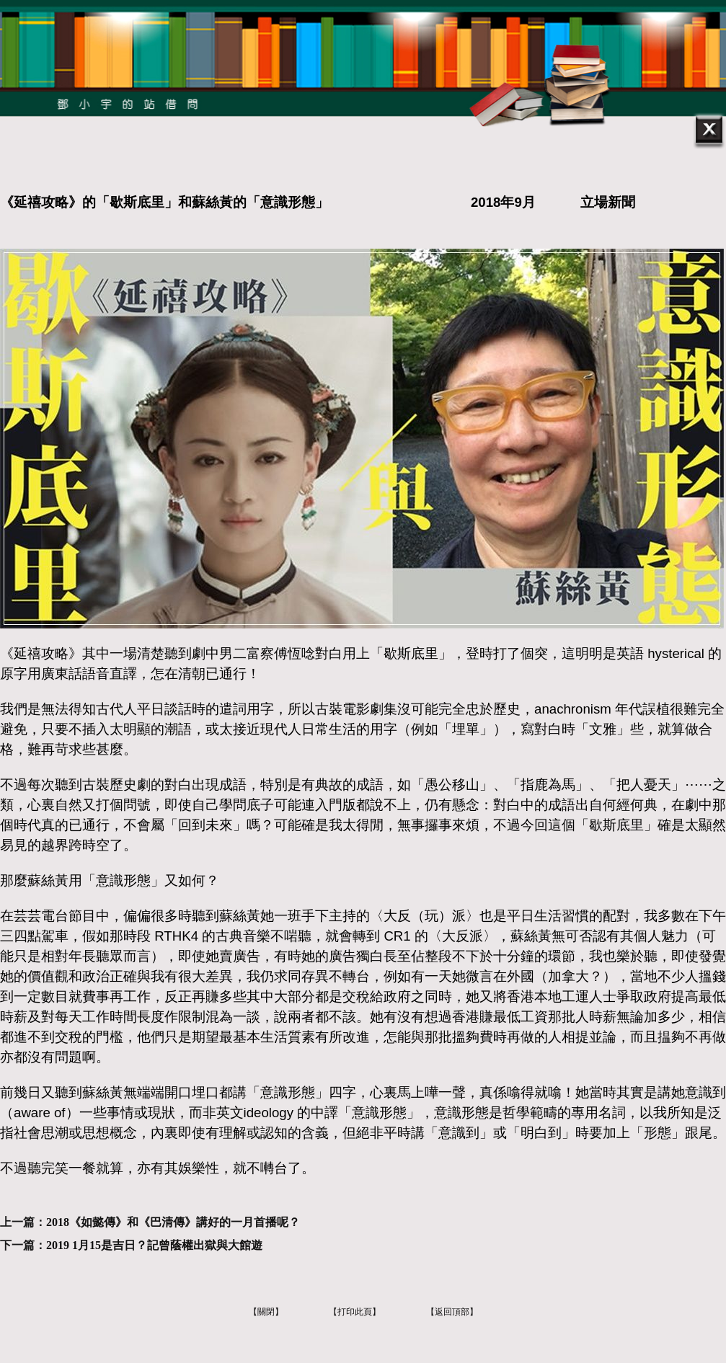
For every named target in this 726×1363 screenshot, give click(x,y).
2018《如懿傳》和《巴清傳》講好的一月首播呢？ (173, 1222)
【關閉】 (266, 1312)
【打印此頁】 (355, 1312)
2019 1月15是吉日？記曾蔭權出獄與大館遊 (154, 1245)
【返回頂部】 (452, 1312)
